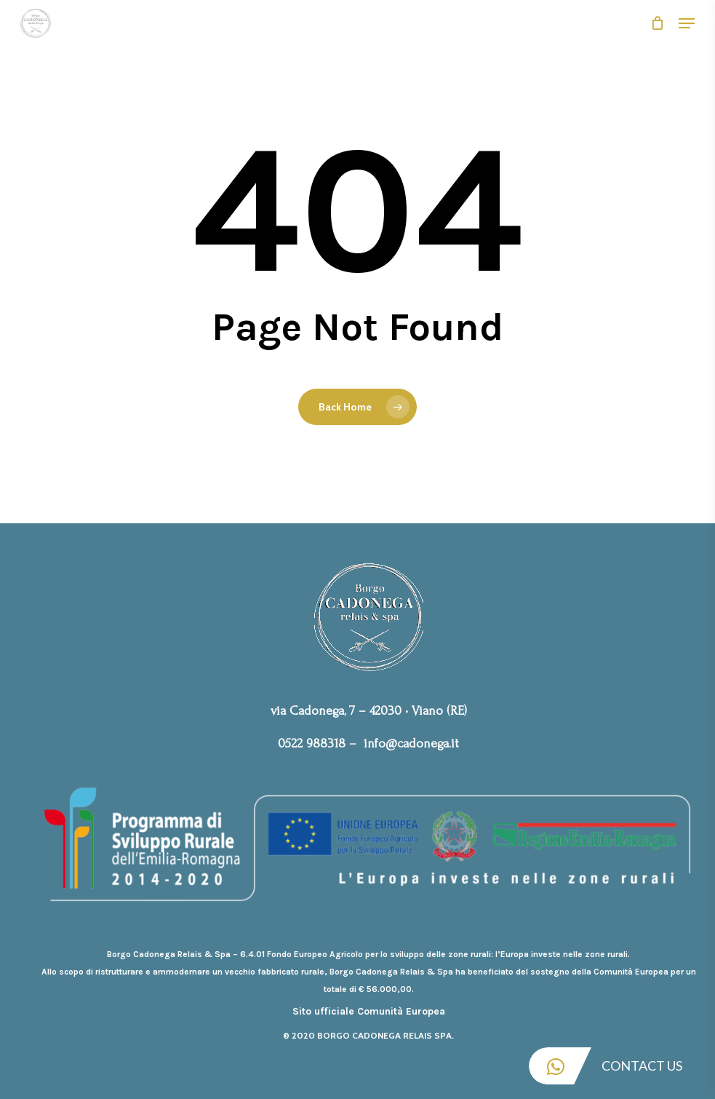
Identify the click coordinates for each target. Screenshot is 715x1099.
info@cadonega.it (411, 743)
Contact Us (605, 1065)
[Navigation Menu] (687, 23)
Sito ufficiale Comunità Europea (368, 1011)
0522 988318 (311, 743)
